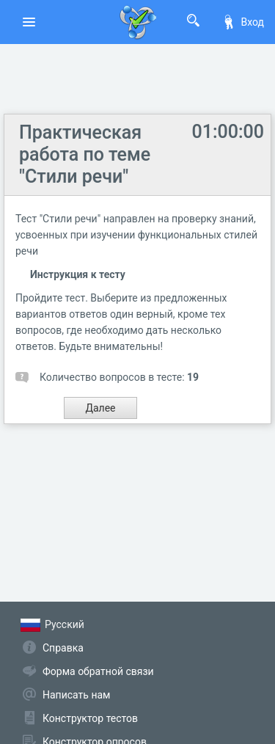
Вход (242, 22)
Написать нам (76, 695)
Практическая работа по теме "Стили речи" (84, 154)
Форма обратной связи (98, 671)
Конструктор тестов (90, 718)
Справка (63, 648)
